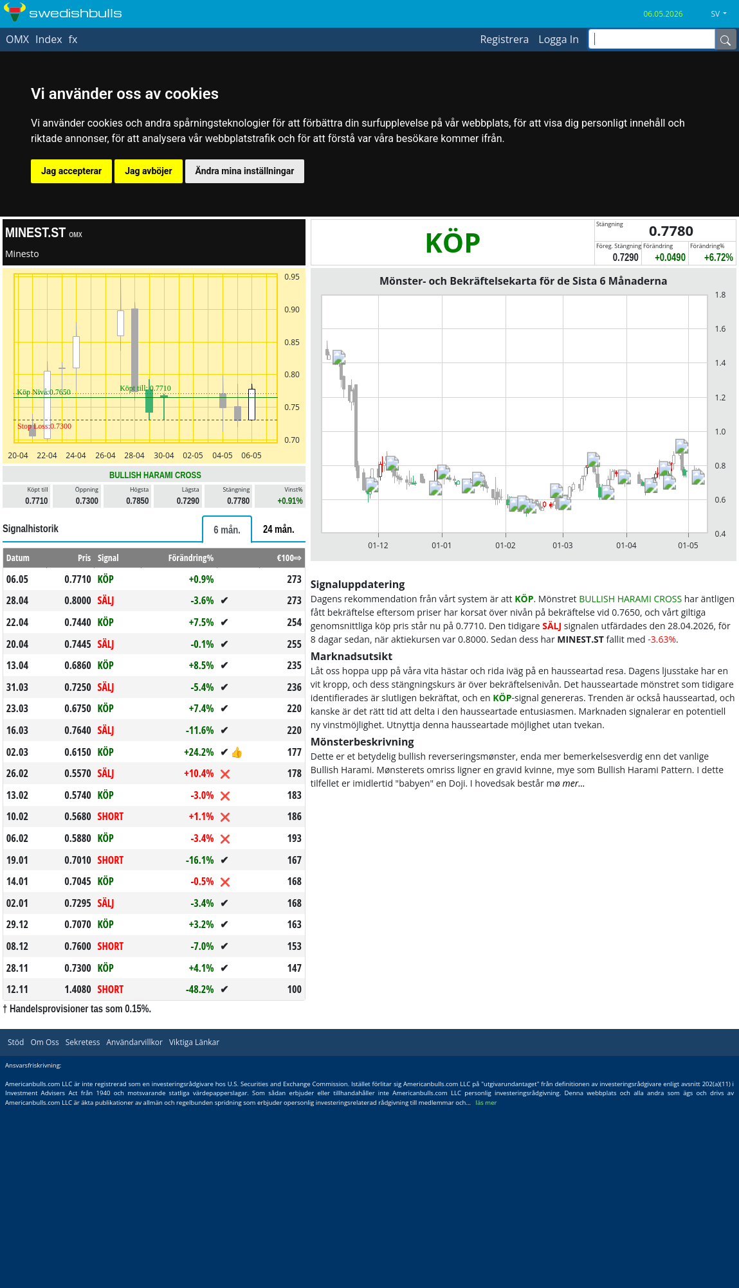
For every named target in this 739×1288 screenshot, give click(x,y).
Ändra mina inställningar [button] (245, 171)
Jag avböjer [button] (148, 171)
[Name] (725, 39)
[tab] (227, 529)
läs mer (486, 1102)
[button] (723, 14)
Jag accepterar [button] (71, 171)
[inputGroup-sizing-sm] (651, 39)
